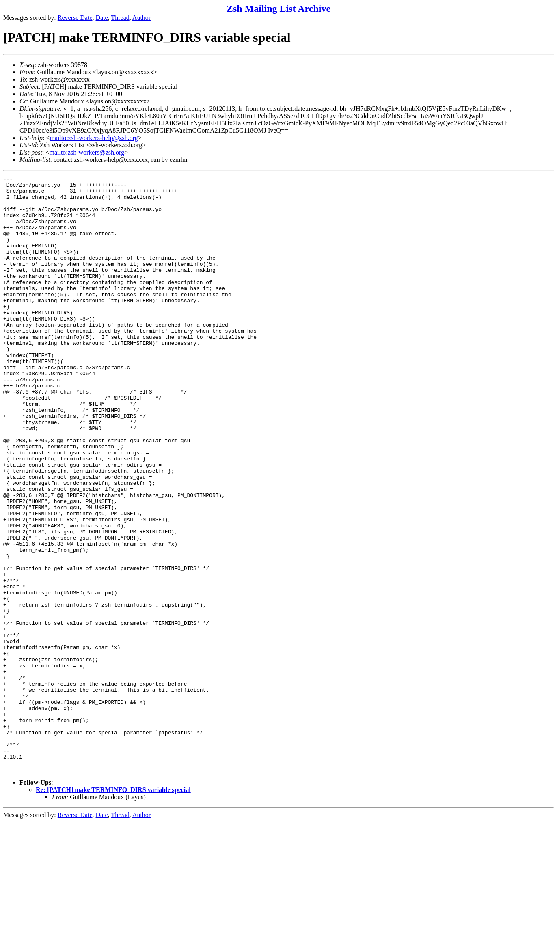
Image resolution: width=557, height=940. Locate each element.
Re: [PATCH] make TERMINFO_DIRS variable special (113, 907)
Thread (120, 17)
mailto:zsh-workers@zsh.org (86, 152)
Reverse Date (75, 17)
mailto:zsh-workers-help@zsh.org (94, 137)
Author (141, 17)
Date (102, 17)
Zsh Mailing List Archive (278, 8)
